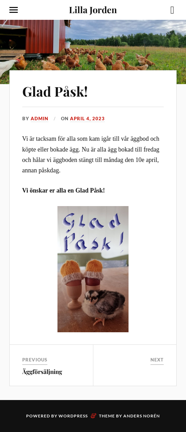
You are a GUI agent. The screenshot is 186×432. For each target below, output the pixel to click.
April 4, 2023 (87, 118)
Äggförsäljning (42, 371)
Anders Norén (141, 415)
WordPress (73, 415)
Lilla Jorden (93, 9)
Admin (39, 118)
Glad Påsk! (55, 91)
